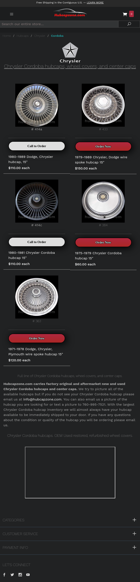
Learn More (95, 2)
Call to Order (36, 146)
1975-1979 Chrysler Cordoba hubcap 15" (98, 255)
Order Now (103, 146)
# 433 (103, 107)
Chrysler (39, 35)
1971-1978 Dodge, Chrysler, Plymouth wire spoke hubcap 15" (35, 351)
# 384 (103, 203)
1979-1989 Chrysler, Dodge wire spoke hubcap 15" (101, 159)
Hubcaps (23, 35)
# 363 (36, 299)
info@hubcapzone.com (42, 399)
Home (7, 35)
